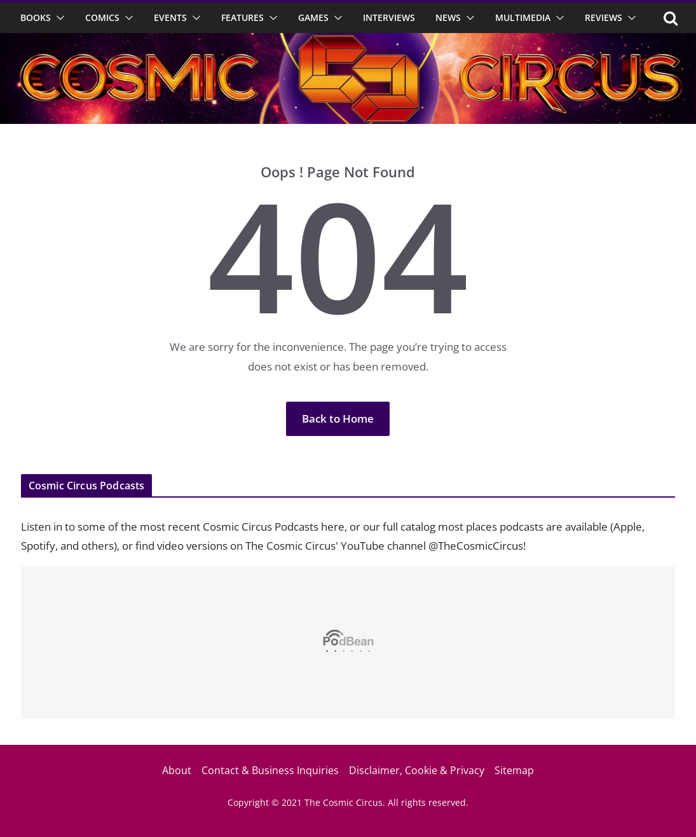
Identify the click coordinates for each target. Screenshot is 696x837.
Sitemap (514, 770)
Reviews (603, 17)
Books (35, 17)
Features (242, 17)
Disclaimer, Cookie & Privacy (416, 770)
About (176, 770)
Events (170, 17)
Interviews (389, 17)
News (448, 17)
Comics (102, 17)
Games (313, 17)
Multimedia (522, 17)
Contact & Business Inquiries (270, 770)
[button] (58, 18)
